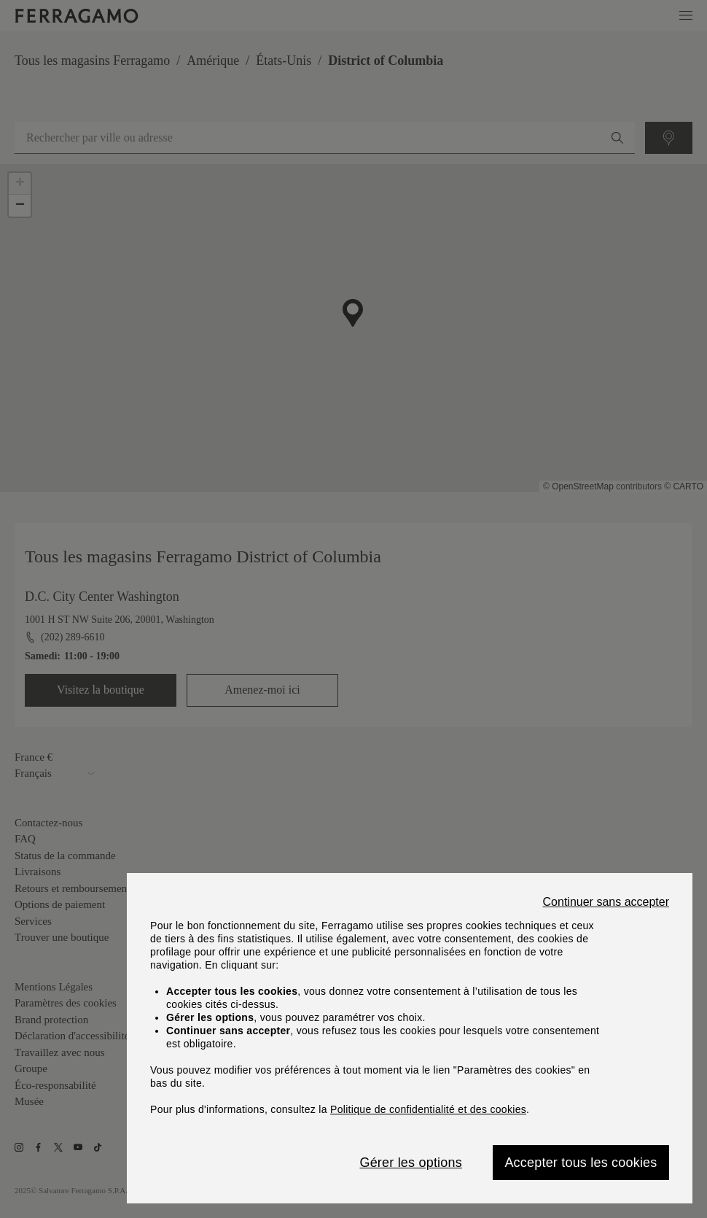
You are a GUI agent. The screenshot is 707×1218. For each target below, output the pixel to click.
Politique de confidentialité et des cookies (428, 1109)
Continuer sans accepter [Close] (606, 902)
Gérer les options (410, 1162)
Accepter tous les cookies (580, 1162)
